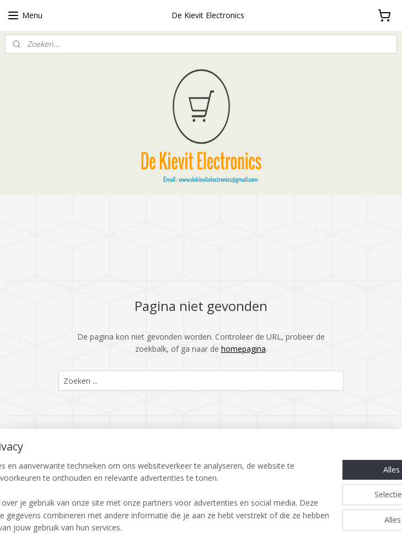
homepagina (243, 349)
